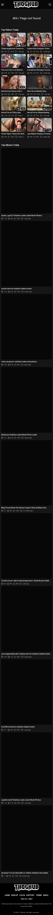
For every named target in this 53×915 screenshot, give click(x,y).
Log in (22, 895)
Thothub (22, 912)
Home (7, 895)
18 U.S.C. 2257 (26, 899)
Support (30, 895)
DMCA (45, 895)
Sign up (14, 895)
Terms (39, 895)
